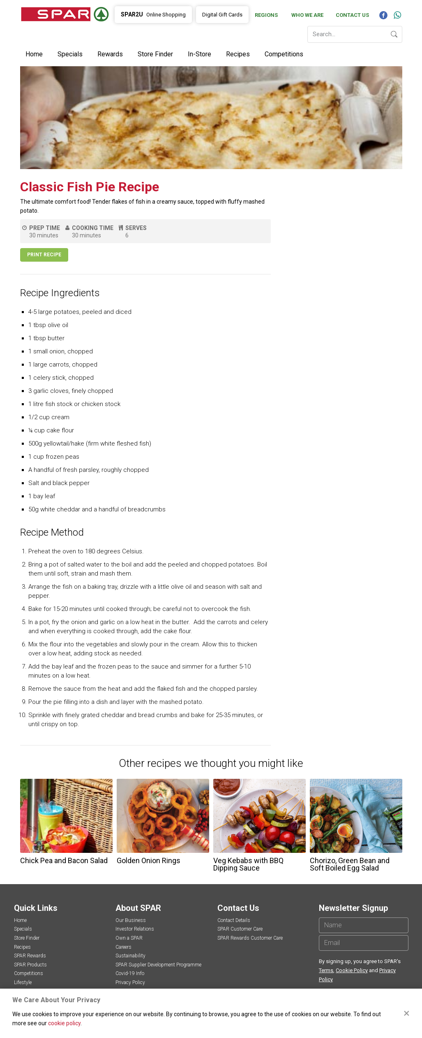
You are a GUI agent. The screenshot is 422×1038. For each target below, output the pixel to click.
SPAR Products (30, 965)
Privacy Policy (130, 982)
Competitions (284, 54)
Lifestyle (23, 982)
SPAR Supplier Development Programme (158, 965)
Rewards (110, 54)
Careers (123, 947)
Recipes (238, 54)
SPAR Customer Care (240, 929)
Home (34, 54)
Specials (70, 54)
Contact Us (352, 15)
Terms (326, 970)
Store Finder (155, 54)
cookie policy (64, 1023)
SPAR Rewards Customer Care (250, 938)
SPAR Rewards (30, 956)
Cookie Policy (352, 970)
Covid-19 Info (129, 973)
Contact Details (233, 920)
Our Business (130, 920)
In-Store (199, 54)
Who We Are (307, 15)
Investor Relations (134, 929)
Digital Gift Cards (222, 15)
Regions (266, 15)
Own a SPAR (129, 938)
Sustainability (130, 956)
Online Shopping (153, 14)
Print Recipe (44, 255)
